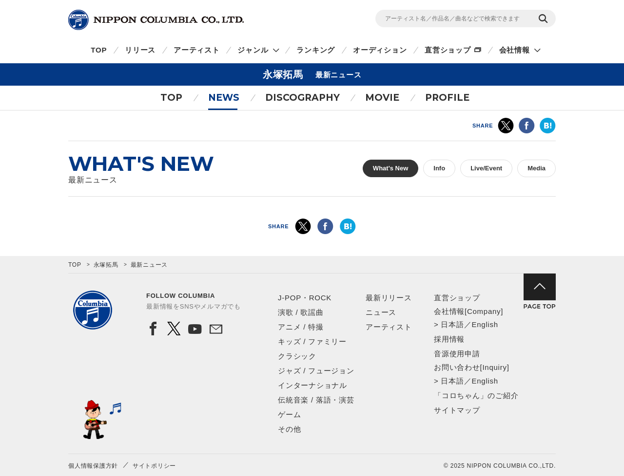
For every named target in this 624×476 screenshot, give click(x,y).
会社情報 (514, 50)
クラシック (297, 356)
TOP (99, 50)
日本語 (452, 324)
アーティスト (197, 50)
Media (536, 168)
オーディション (380, 50)
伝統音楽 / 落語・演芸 (316, 400)
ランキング (315, 50)
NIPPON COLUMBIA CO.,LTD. (156, 20)
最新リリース (389, 297)
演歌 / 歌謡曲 (301, 312)
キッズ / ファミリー (312, 341)
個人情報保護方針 (93, 465)
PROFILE (447, 97)
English (484, 324)
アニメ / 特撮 (301, 327)
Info (439, 168)
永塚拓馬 (106, 264)
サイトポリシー (154, 465)
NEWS (223, 97)
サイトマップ (457, 410)
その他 (289, 429)
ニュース (381, 312)
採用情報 (449, 339)
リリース (140, 50)
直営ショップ (448, 50)
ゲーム (289, 414)
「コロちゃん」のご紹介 (476, 395)
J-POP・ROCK (305, 297)
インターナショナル (312, 385)
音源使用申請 (457, 353)
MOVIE (382, 97)
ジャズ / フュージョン (316, 370)
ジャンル (252, 50)
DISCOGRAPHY (302, 97)
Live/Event (486, 168)
